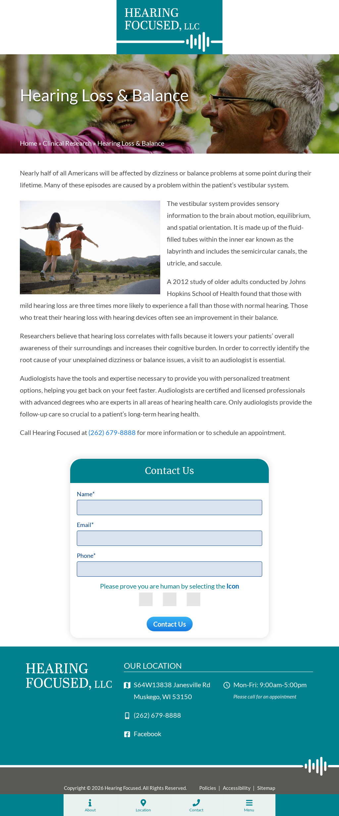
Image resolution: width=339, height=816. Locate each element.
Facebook (147, 734)
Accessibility (237, 788)
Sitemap (266, 788)
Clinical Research (67, 143)
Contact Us (169, 624)
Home (28, 143)
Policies (207, 788)
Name (86, 494)
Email (85, 524)
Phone (86, 555)
